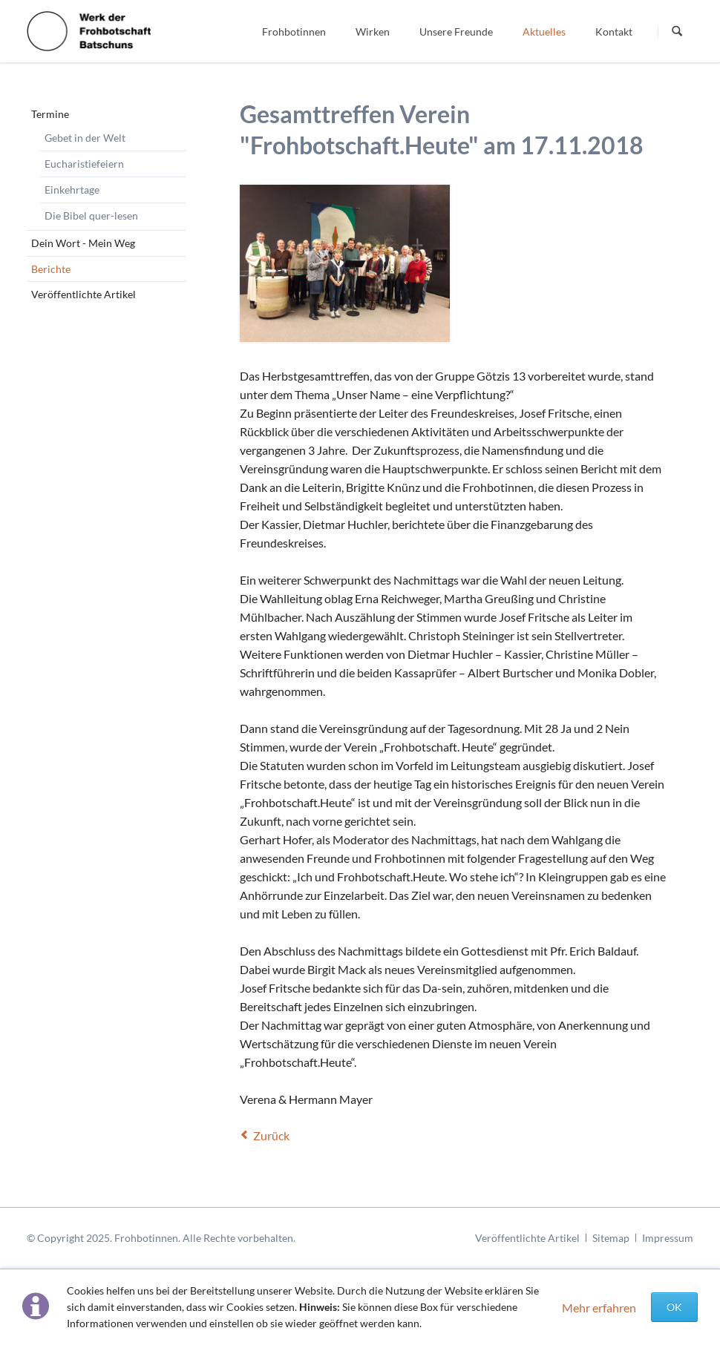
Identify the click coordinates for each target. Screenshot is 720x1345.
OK (674, 1306)
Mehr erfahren (599, 1307)
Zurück (271, 1135)
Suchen (677, 32)
